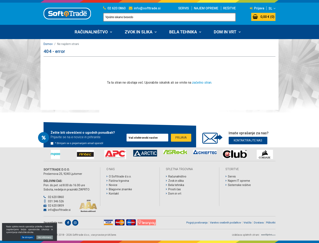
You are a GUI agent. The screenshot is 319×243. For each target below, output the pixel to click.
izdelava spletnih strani (245, 234)
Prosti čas (174, 189)
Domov (48, 44)
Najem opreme (206, 8)
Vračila (247, 222)
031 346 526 (54, 201)
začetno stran (201, 82)
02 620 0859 (54, 205)
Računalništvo (91, 32)
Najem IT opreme (239, 180)
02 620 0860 (114, 8)
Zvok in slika (138, 32)
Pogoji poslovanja (197, 222)
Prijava (257, 8)
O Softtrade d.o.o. (120, 176)
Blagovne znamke (120, 189)
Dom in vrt (225, 32)
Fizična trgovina (119, 180)
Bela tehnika (183, 32)
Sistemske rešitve (239, 185)
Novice (113, 185)
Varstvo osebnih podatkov (225, 222)
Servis (183, 8)
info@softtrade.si (145, 8)
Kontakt (114, 193)
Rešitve (229, 8)
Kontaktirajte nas (248, 140)
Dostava (259, 222)
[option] (55, 154)
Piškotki (270, 222)
